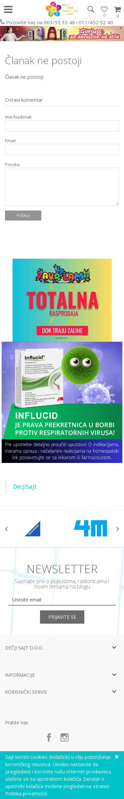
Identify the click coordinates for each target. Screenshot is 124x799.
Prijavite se (62, 617)
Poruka (12, 164)
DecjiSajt (25, 486)
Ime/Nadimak (18, 117)
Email (10, 140)
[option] (33, 528)
